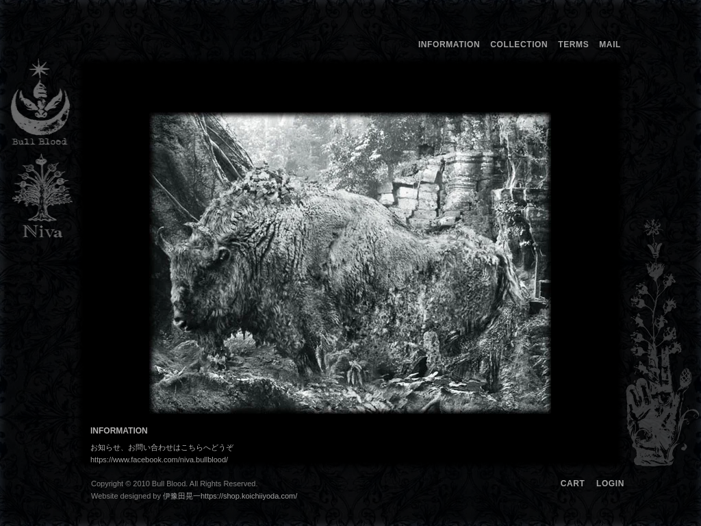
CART (573, 483)
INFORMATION (449, 44)
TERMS (573, 44)
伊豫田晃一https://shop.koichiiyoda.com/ (237, 496)
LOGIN (610, 483)
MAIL (610, 44)
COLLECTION (519, 44)
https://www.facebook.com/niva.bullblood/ (159, 459)
